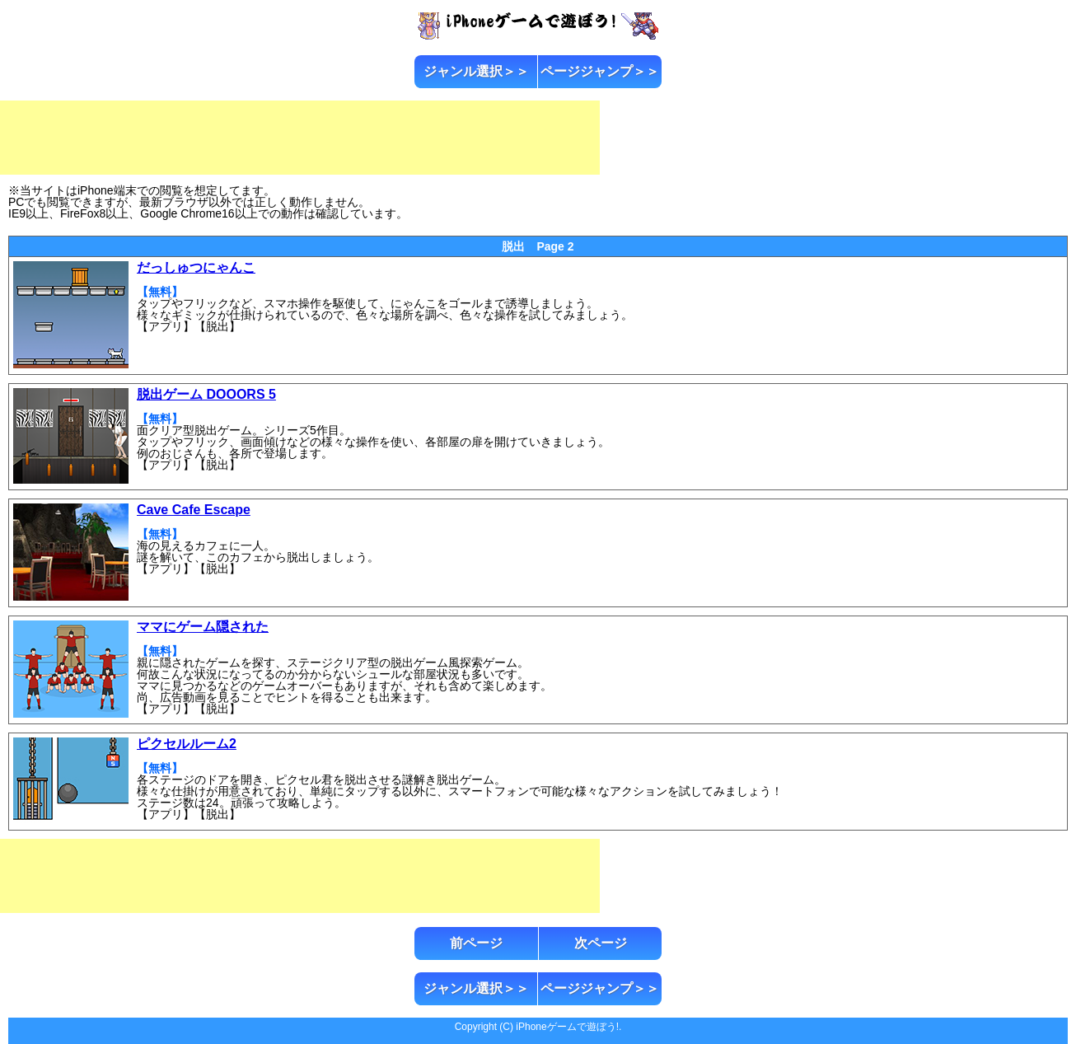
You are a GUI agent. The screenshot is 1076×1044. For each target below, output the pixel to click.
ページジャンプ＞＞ (599, 71)
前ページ (476, 943)
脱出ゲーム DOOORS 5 (206, 394)
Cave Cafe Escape (193, 510)
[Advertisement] (300, 138)
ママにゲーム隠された (203, 627)
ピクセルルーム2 (186, 744)
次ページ (600, 943)
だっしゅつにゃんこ (196, 267)
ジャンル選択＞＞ (476, 71)
